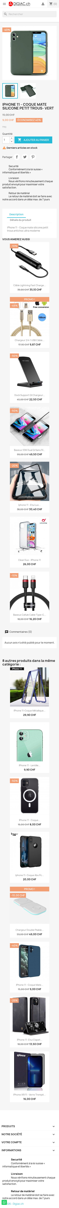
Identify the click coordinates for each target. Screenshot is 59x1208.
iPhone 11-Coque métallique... (29, 710)
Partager (17, 157)
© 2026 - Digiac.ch (13, 1203)
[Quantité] (6, 139)
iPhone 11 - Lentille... (29, 765)
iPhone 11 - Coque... (29, 820)
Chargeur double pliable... (30, 929)
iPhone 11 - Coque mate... (29, 984)
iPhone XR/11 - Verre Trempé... (29, 1094)
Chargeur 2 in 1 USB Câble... (29, 340)
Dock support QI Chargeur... (29, 395)
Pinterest (33, 157)
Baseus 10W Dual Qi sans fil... (29, 450)
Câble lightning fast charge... (29, 285)
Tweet (25, 157)
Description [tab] (16, 214)
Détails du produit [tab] (20, 220)
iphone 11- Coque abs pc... (29, 875)
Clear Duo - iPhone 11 (29, 560)
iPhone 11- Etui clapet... (29, 1039)
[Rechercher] (29, 14)
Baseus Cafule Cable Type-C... (29, 614)
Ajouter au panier (33, 140)
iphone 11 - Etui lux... (29, 504)
